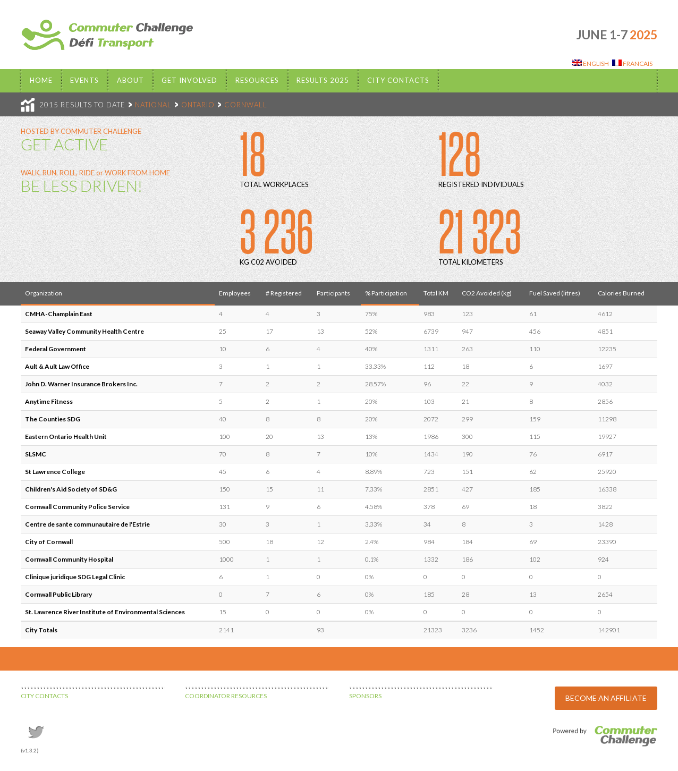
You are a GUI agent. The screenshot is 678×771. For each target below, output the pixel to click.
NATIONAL (153, 104)
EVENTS (84, 80)
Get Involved (189, 80)
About (130, 80)
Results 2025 (322, 80)
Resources (257, 80)
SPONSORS (365, 696)
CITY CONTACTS (44, 696)
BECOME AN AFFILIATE (606, 697)
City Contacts (398, 80)
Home (41, 80)
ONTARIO (198, 104)
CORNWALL (245, 104)
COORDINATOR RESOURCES (226, 696)
